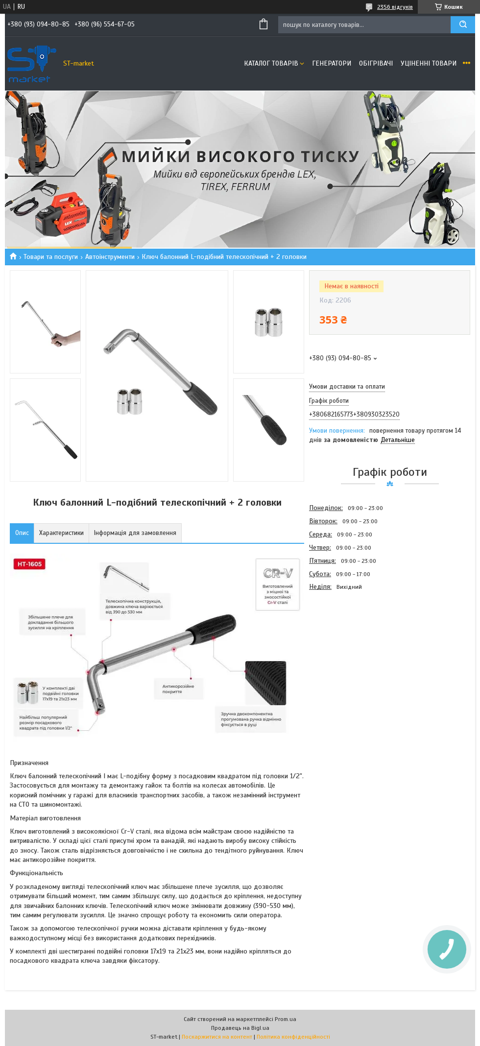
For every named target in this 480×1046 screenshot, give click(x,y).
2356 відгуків (395, 6)
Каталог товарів (271, 63)
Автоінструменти (110, 257)
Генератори (331, 63)
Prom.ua (285, 1019)
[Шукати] (463, 24)
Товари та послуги (51, 257)
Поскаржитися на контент (217, 1036)
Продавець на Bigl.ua (240, 1027)
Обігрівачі (376, 63)
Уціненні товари (428, 63)
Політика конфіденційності (293, 1036)
